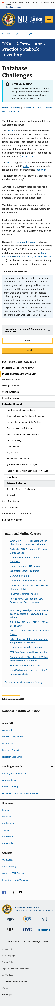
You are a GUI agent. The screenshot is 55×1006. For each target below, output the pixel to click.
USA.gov (5, 988)
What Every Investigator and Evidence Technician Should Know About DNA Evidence (29, 614)
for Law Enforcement (25, 665)
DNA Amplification (19, 575)
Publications (8, 823)
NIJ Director (8, 743)
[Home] (30, 19)
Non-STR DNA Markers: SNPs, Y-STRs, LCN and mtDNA (29, 587)
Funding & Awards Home (14, 773)
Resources (28, 107)
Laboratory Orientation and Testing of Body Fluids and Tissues (29, 641)
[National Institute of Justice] (44, 921)
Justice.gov (7, 994)
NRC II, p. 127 (27, 156)
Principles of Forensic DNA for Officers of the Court (30, 624)
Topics (5, 830)
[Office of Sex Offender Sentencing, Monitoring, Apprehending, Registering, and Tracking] (44, 931)
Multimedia (7, 836)
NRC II (10, 130)
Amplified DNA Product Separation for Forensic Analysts (29, 672)
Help (39, 107)
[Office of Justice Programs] (8, 19)
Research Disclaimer (12, 756)
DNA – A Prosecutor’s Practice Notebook (25, 559)
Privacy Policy (8, 962)
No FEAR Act (7, 975)
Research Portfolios (11, 750)
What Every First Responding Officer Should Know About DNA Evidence (28, 542)
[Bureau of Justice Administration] (10, 921)
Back (27, 340)
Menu (49, 20)
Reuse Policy (8, 843)
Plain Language (8, 955)
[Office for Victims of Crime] (27, 931)
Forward (27, 350)
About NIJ (7, 730)
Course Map (14, 111)
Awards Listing (9, 780)
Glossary (15, 107)
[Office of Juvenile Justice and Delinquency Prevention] (10, 932)
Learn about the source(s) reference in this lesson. (25, 330)
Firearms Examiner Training (24, 593)
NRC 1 (10, 162)
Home (4, 34)
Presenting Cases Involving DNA (21, 34)
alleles (26, 166)
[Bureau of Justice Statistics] (27, 922)
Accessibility (7, 949)
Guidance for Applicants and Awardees (21, 793)
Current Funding (10, 786)
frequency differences (26, 242)
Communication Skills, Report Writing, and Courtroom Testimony (29, 659)
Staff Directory (9, 866)
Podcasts (6, 816)
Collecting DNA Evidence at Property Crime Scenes (28, 551)
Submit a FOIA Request (13, 873)
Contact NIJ (8, 860)
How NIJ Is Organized (12, 736)
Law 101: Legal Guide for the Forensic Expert (29, 632)
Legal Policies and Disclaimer (15, 968)
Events (5, 810)
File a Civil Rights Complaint (15, 880)
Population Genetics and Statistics (27, 580)
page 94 (41, 169)
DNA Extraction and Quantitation (26, 647)
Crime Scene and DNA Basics (25, 566)
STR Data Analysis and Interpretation (28, 652)
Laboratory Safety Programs (24, 570)
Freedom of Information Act (14, 981)
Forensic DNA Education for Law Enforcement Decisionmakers (26, 600)
